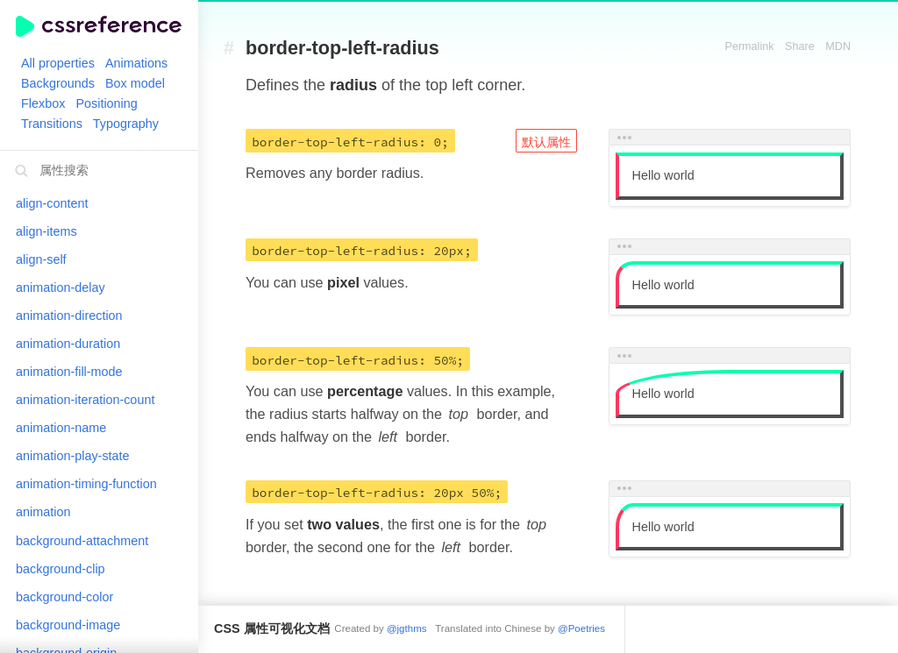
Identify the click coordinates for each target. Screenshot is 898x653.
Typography (126, 124)
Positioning (106, 103)
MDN (838, 46)
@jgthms (407, 628)
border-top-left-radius (342, 48)
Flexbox (43, 103)
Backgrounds (58, 83)
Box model (135, 83)
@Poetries (581, 628)
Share (800, 46)
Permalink (749, 46)
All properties (58, 63)
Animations (136, 63)
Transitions (51, 124)
